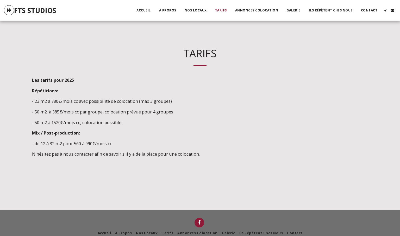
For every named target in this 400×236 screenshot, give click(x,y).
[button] (385, 10)
